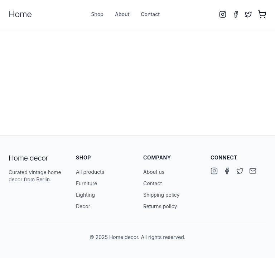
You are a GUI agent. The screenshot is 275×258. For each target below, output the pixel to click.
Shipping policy (161, 195)
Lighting (85, 195)
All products (90, 172)
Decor (83, 206)
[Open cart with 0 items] (262, 14)
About (122, 14)
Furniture (86, 183)
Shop (97, 14)
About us (153, 172)
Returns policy (160, 206)
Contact (150, 14)
